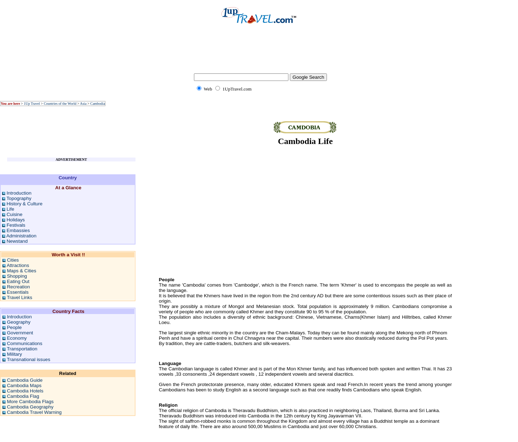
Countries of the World (60, 104)
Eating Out (18, 281)
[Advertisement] (259, 53)
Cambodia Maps (24, 385)
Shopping (17, 276)
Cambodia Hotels (25, 391)
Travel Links (19, 297)
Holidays (15, 219)
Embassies (18, 230)
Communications (24, 343)
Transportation (22, 348)
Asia (83, 104)
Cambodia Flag (23, 396)
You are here (10, 104)
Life (10, 209)
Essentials (18, 292)
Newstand (16, 241)
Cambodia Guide (24, 380)
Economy (17, 338)
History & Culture (24, 203)
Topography (18, 198)
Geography (18, 322)
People (14, 327)
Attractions (18, 265)
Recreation (18, 286)
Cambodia (97, 104)
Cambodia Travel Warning (34, 412)
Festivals (15, 225)
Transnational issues (28, 359)
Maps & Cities (21, 270)
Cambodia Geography (30, 407)
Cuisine (14, 214)
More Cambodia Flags (30, 401)
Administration (21, 235)
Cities (13, 260)
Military (14, 354)
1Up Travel (32, 104)
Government (20, 332)
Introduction (18, 193)
